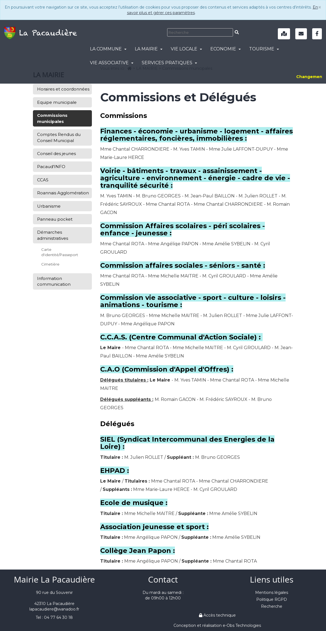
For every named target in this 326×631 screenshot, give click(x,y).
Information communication (54, 281)
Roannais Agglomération (63, 192)
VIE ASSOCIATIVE (111, 62)
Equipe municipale (57, 102)
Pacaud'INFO (51, 166)
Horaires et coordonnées (63, 89)
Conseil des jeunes (56, 153)
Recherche (271, 606)
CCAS (42, 179)
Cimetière (50, 264)
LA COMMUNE (108, 48)
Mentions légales (271, 592)
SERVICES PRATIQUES (169, 62)
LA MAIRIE (148, 48)
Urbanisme (49, 206)
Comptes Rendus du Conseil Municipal (59, 137)
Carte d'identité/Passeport (59, 252)
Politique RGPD (271, 599)
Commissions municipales (52, 118)
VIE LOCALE (186, 48)
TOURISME (264, 48)
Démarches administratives (52, 235)
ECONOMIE (225, 48)
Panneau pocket (55, 219)
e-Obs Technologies (242, 625)
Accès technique (217, 615)
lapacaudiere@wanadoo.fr (54, 609)
